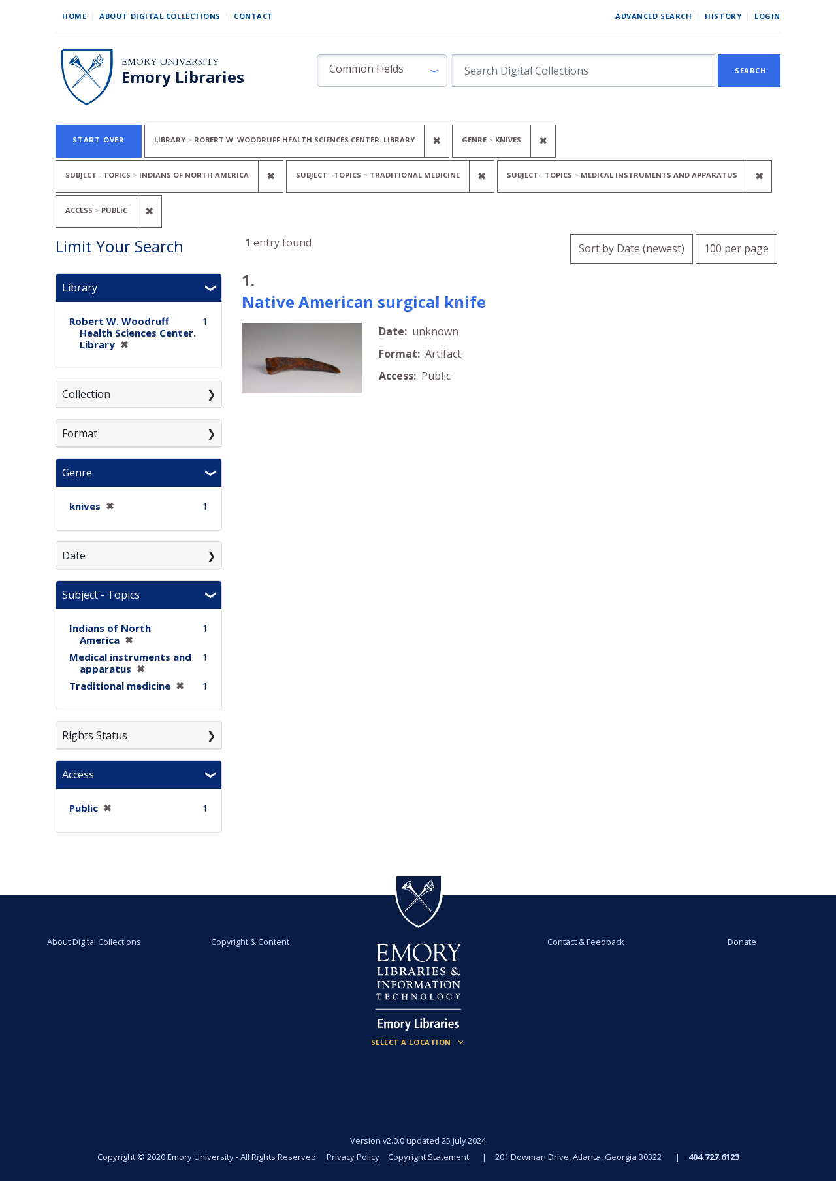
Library (79, 287)
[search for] (583, 70)
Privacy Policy (352, 1157)
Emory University (170, 62)
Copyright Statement (428, 1157)
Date (74, 555)
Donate (742, 942)
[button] (382, 70)
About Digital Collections (160, 16)
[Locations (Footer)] (418, 1042)
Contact (253, 16)
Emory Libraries (182, 77)
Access (78, 774)
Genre (77, 472)
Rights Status (94, 735)
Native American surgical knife (364, 301)
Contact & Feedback (585, 942)
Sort (631, 248)
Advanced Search (653, 16)
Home (74, 16)
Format (79, 433)
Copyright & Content (250, 942)
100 (736, 247)
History (723, 16)
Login (767, 16)
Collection (86, 394)
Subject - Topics (101, 595)
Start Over (98, 139)
